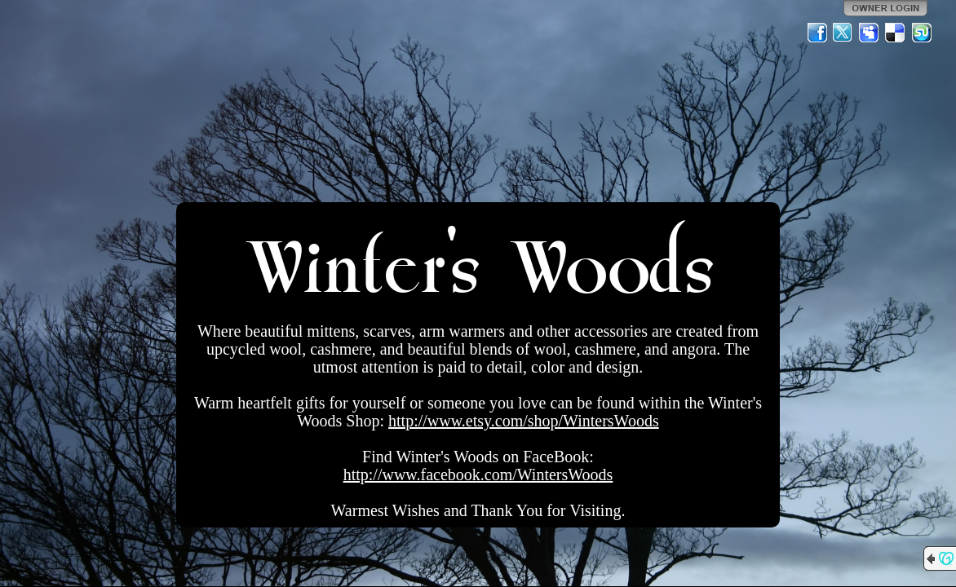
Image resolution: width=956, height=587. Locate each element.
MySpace (869, 32)
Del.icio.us (895, 32)
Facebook (817, 32)
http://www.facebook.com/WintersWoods (478, 474)
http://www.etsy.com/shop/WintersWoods (523, 421)
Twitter (843, 32)
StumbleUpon (921, 32)
